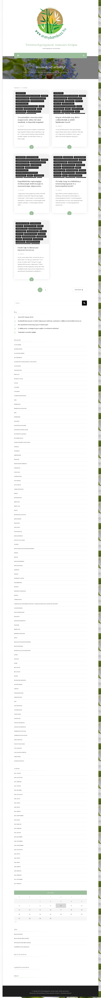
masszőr (16, 626)
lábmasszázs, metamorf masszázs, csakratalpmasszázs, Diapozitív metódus (36, 605)
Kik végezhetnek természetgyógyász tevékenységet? (33, 326)
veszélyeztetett (19, 762)
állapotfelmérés (32, 157)
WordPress (57, 994)
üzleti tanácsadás (19, 745)
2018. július (17, 855)
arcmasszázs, (18, 371)
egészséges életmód (23, 98)
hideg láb (57, 103)
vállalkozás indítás (20, 753)
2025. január (17, 774)
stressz (19, 239)
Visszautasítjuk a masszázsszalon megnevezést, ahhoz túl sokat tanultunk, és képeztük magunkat (31, 119)
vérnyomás (17, 757)
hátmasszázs (18, 498)
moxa (39, 108)
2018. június (17, 859)
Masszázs (19, 108)
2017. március (17, 884)
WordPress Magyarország (21, 948)
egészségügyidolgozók (38, 98)
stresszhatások (18, 694)
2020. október (18, 791)
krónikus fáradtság (35, 229)
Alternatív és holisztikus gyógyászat (28, 95)
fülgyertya (20, 167)
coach (16, 384)
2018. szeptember (18, 846)
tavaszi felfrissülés (20, 728)
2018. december (18, 838)
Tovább (30, 147)
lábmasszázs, (18, 600)
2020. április (17, 812)
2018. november (18, 842)
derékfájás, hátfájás (20, 409)
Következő (78, 291)
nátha (16, 656)
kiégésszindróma (19, 562)
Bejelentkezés (18, 935)
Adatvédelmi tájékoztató (65, 994)
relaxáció (57, 175)
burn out (16, 375)
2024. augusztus (18, 778)
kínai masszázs (58, 108)
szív (15, 702)
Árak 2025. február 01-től (25, 318)
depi (15, 401)
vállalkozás (18, 749)
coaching (17, 392)
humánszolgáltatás (37, 100)
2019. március (17, 825)
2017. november (18, 880)
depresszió (17, 405)
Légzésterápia (39, 175)
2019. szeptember (18, 816)
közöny (16, 588)
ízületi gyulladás (22, 103)
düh (15, 414)
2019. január (17, 833)
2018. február (17, 876)
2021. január (17, 787)
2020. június (17, 804)
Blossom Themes (45, 994)
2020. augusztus (18, 795)
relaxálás (17, 673)
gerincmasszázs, (19, 490)
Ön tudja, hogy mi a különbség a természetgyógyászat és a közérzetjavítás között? (68, 184)
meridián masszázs (30, 108)
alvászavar (17, 367)
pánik (15, 664)
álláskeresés (18, 358)
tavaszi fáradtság (19, 724)
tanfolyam (17, 719)
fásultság (17, 473)
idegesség (57, 167)
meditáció (57, 173)
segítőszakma (41, 237)
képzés (41, 106)
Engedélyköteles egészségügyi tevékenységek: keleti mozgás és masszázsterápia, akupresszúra (30, 184)
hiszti (16, 511)
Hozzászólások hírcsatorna (22, 944)
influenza (17, 528)
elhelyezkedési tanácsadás (22, 443)
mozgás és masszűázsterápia (22, 643)
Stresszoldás (27, 239)
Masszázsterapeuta (20, 622)
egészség (44, 95)
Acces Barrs (58, 157)
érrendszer (17, 456)
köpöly (68, 108)
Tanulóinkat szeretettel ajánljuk (27, 333)
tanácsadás (17, 715)
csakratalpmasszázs (20, 397)
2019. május (17, 821)
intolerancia (18, 532)
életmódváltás (59, 100)
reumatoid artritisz (34, 111)
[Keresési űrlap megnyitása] (83, 55)
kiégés (16, 558)
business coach (18, 380)
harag (16, 494)
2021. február (17, 783)
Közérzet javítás (77, 108)
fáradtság (17, 469)
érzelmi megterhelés (20, 464)
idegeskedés (80, 165)
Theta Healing (18, 740)
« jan (15, 923)
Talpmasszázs (21, 242)
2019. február (17, 829)
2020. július (17, 800)
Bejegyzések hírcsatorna (21, 939)
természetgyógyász (33, 242)
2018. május (17, 863)
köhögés (16, 571)
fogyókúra (17, 481)
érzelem (16, 460)
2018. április (17, 868)
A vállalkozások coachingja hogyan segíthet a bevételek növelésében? (38, 330)
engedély (17, 452)
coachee (16, 388)
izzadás (40, 226)
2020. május (17, 808)
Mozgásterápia (21, 111)
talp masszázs (38, 239)
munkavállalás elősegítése (22, 651)
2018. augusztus (18, 850)
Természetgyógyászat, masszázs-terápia (51, 45)
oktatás (16, 660)
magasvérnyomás (72, 170)
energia (16, 447)
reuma (65, 175)
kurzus (16, 596)
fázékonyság (70, 100)
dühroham (17, 418)
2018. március (17, 872)
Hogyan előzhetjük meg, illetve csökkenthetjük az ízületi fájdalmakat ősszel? (68, 119)
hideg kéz (79, 100)
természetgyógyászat (20, 736)
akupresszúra (21, 93)
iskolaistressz (18, 537)
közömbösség (18, 583)
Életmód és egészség (23, 100)
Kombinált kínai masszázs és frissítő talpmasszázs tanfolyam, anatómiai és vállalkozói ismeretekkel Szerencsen (49, 322)
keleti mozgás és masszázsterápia (27, 106)
